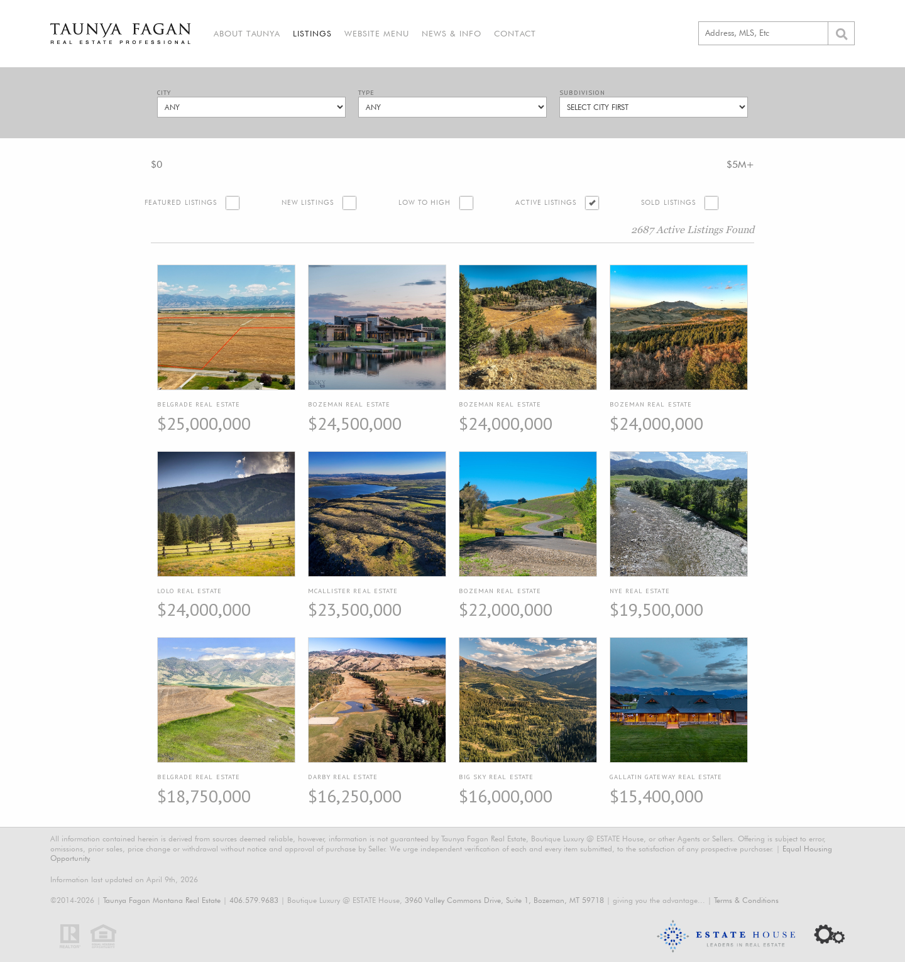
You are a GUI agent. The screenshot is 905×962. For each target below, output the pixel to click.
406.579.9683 (253, 900)
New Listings (308, 203)
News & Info (451, 33)
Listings (312, 33)
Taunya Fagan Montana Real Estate (162, 900)
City (164, 93)
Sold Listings (668, 203)
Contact (515, 33)
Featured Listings (181, 203)
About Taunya (247, 33)
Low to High (424, 203)
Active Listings (545, 203)
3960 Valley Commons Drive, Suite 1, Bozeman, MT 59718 (504, 900)
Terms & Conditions (746, 900)
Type (366, 93)
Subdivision (582, 93)
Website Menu (376, 33)
